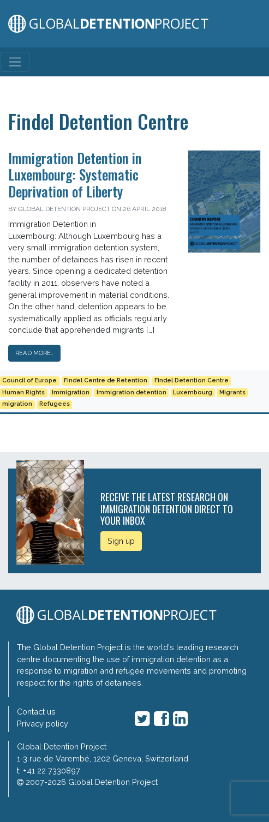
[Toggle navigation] (15, 62)
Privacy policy (42, 723)
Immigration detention (131, 392)
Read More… (34, 353)
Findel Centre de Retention (105, 380)
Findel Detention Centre (191, 380)
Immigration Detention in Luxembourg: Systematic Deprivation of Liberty (75, 174)
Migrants (232, 392)
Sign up (121, 540)
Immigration (70, 392)
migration (17, 403)
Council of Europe (29, 380)
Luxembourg (192, 392)
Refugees (54, 403)
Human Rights (23, 392)
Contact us (36, 711)
